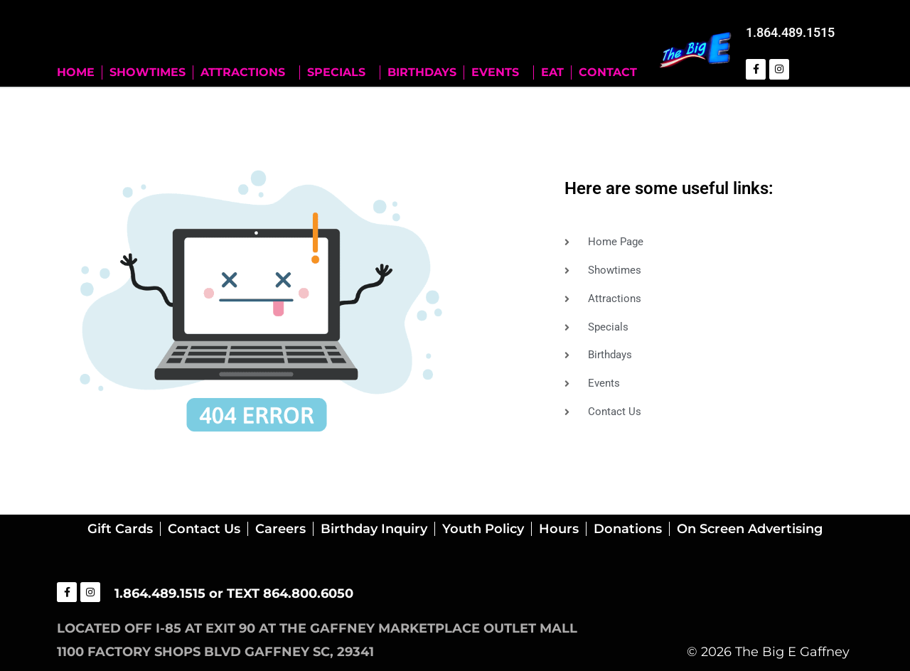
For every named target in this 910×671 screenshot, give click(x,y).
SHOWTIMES (147, 71)
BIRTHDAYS (421, 71)
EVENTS (498, 72)
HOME (76, 71)
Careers (280, 528)
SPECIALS (340, 72)
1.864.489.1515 (790, 32)
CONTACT (608, 71)
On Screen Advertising (750, 528)
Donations (628, 528)
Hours (559, 528)
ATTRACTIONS (246, 72)
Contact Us (204, 528)
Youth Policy (483, 528)
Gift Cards (120, 528)
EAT (552, 71)
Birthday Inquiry (374, 528)
